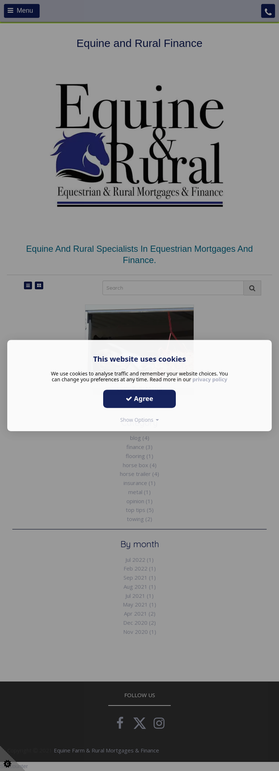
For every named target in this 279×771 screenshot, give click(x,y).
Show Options (139, 419)
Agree (139, 398)
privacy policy (210, 379)
